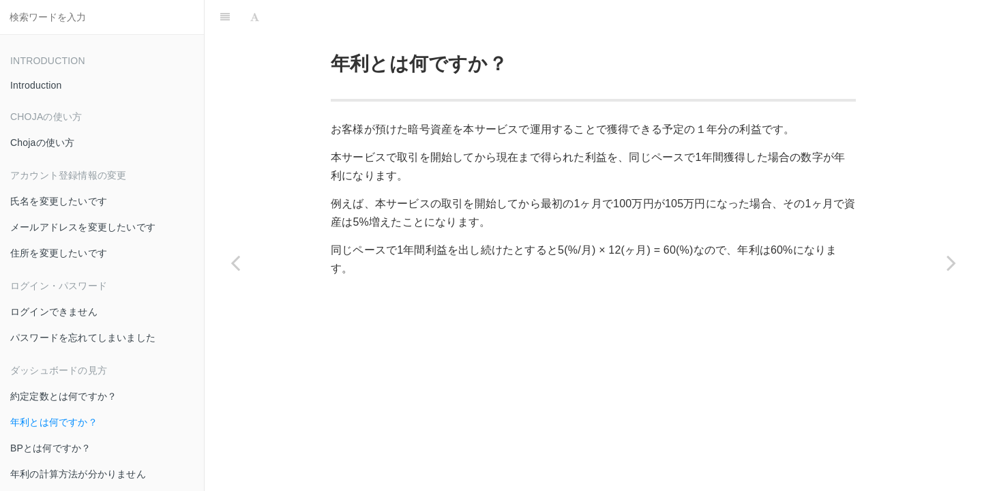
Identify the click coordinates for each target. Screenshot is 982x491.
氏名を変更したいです (58, 201)
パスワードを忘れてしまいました (82, 337)
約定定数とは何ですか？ (63, 396)
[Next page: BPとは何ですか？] (951, 262)
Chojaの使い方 (42, 142)
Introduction (36, 85)
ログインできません (54, 311)
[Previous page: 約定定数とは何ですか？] (235, 262)
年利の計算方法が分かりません (78, 473)
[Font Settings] (254, 17)
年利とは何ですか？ (54, 422)
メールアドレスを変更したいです (82, 227)
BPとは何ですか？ (50, 448)
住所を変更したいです (58, 253)
